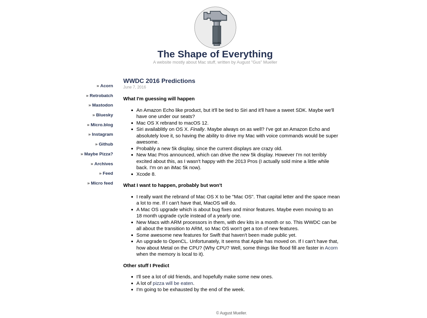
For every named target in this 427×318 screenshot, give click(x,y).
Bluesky (104, 114)
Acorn (106, 85)
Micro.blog (102, 124)
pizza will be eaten (173, 283)
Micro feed (102, 183)
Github (106, 144)
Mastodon (102, 105)
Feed (108, 173)
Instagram (102, 134)
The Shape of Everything (215, 54)
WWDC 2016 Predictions (159, 80)
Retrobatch (101, 95)
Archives (104, 163)
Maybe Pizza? (98, 153)
